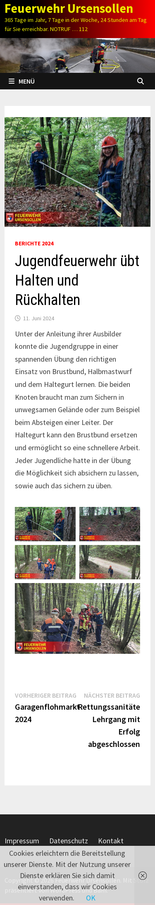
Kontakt (111, 840)
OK (90, 898)
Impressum (22, 840)
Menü (22, 81)
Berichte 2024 (34, 243)
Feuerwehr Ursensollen (69, 8)
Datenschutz (68, 840)
